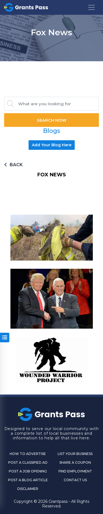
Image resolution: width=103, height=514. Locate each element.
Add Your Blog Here (51, 144)
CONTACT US (75, 480)
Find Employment (75, 471)
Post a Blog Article (28, 480)
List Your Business (75, 454)
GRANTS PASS (51, 68)
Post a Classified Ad (28, 462)
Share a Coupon (75, 462)
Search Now (51, 120)
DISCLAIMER (27, 489)
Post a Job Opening (28, 471)
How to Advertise (28, 454)
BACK (13, 164)
